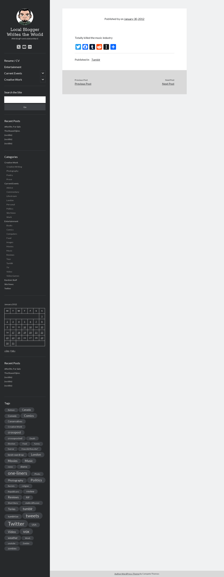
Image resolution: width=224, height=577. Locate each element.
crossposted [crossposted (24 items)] (15, 438)
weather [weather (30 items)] (13, 537)
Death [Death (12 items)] (32, 438)
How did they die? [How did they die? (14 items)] (30, 449)
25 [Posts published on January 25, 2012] (19, 338)
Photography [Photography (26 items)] (15, 480)
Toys (8, 259)
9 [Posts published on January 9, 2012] (7, 327)
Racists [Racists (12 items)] (11, 486)
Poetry (9, 175)
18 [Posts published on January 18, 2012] (19, 332)
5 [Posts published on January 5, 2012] (24, 321)
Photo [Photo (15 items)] (37, 474)
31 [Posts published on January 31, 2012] (13, 343)
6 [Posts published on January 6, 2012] (30, 321)
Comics (10, 229)
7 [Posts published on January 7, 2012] (36, 321)
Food (8, 238)
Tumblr (9, 263)
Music (9, 250)
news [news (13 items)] (10, 467)
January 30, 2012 (134, 18)
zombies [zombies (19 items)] (12, 548)
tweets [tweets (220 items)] (32, 515)
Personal (10, 204)
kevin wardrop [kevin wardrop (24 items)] (16, 454)
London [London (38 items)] (36, 454)
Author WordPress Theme (126, 573)
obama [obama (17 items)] (23, 466)
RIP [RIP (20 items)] (28, 497)
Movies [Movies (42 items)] (13, 461)
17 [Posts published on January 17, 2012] (13, 332)
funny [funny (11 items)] (37, 444)
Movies (9, 246)
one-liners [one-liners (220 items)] (17, 473)
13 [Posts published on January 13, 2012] (30, 327)
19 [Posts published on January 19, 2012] (24, 332)
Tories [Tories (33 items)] (11, 509)
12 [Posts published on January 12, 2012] (24, 327)
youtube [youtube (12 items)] (11, 543)
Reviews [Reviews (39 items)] (13, 497)
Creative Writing (14, 166)
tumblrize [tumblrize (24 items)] (13, 516)
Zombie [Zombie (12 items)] (26, 543)
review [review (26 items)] (30, 491)
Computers (11, 234)
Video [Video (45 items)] (12, 532)
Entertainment (12, 67)
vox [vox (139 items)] (26, 531)
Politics (9, 208)
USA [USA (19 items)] (34, 524)
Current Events (13, 73)
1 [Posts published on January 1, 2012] (42, 316)
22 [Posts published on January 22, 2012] (42, 332)
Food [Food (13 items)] (25, 444)
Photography (12, 171)
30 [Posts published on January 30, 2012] (7, 343)
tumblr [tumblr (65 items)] (28, 509)
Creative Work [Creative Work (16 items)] (15, 426)
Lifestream (11, 196)
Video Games (12, 276)
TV (7, 267)
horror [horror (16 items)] (11, 449)
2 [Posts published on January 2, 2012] (7, 321)
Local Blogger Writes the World (25, 32)
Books (9, 225)
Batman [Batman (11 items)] (11, 410)
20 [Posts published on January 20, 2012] (30, 332)
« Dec (6, 351)
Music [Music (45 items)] (29, 461)
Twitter (7, 288)
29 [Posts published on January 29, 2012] (42, 338)
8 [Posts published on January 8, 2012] (42, 321)
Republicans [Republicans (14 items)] (13, 491)
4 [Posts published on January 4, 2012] (18, 321)
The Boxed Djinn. (12, 131)
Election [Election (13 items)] (11, 444)
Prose (9, 179)
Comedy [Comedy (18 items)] (12, 416)
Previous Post (83, 83)
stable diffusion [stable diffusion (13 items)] (32, 503)
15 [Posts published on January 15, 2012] (42, 327)
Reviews (10, 255)
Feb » (12, 351)
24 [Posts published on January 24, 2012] (13, 338)
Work (9, 217)
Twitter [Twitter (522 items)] (16, 524)
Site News (11, 213)
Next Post (168, 83)
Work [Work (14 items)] (27, 538)
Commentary (12, 192)
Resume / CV (12, 60)
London (10, 200)
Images (9, 242)
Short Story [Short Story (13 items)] (13, 503)
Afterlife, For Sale (12, 126)
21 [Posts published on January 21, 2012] (36, 332)
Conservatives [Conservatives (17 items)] (15, 421)
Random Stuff (10, 280)
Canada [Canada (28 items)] (26, 409)
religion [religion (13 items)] (25, 486)
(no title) (8, 135)
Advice (9, 187)
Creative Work (13, 79)
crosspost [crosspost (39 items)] (14, 432)
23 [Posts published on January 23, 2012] (7, 338)
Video (9, 271)
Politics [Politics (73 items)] (36, 480)
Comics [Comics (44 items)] (29, 416)
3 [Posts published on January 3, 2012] (13, 321)
